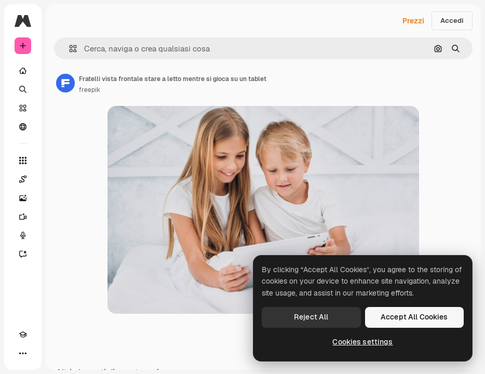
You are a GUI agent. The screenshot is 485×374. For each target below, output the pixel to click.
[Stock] (23, 108)
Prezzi (413, 20)
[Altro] (23, 353)
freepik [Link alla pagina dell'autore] (89, 90)
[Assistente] (23, 254)
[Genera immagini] (23, 198)
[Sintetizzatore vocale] (23, 235)
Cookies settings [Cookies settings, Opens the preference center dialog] (362, 341)
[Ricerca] (23, 89)
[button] (69, 48)
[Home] (23, 70)
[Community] (23, 126)
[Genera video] (23, 216)
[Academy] (23, 334)
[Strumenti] (23, 160)
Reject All (311, 317)
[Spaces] (23, 179)
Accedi (452, 20)
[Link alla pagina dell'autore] (65, 83)
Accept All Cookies (414, 317)
